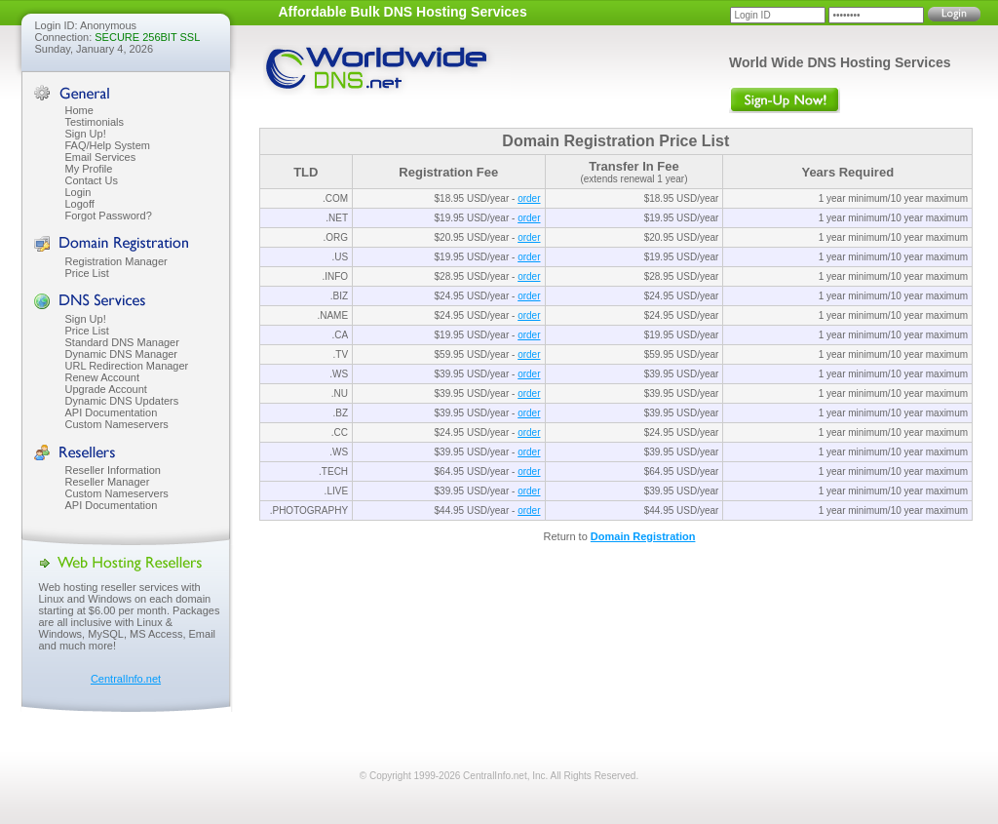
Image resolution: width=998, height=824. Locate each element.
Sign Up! (85, 133)
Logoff (80, 204)
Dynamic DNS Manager (121, 354)
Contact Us (91, 180)
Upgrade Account (106, 389)
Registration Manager (116, 261)
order (529, 198)
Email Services (100, 157)
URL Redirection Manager (127, 366)
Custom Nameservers (117, 424)
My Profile (89, 169)
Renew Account (102, 377)
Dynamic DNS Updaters (122, 401)
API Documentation (111, 412)
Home (79, 110)
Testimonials (95, 122)
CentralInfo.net (126, 679)
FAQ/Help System (107, 145)
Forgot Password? (108, 215)
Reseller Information (113, 470)
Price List (87, 273)
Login (78, 192)
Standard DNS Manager (122, 342)
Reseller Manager (107, 482)
